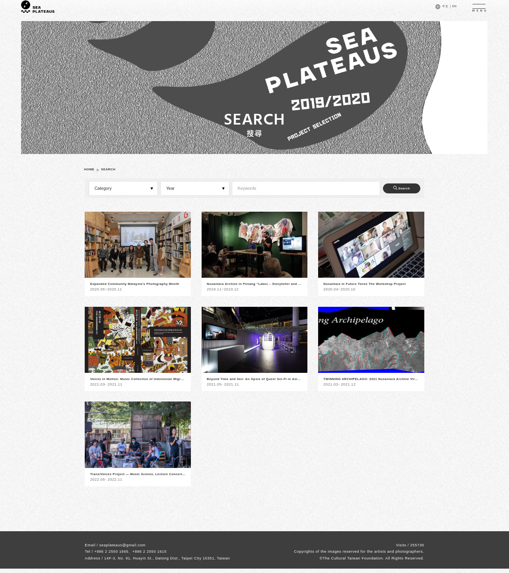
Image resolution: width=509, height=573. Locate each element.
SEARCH (116, 170)
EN (452, 10)
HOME (92, 170)
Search (395, 188)
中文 (439, 10)
